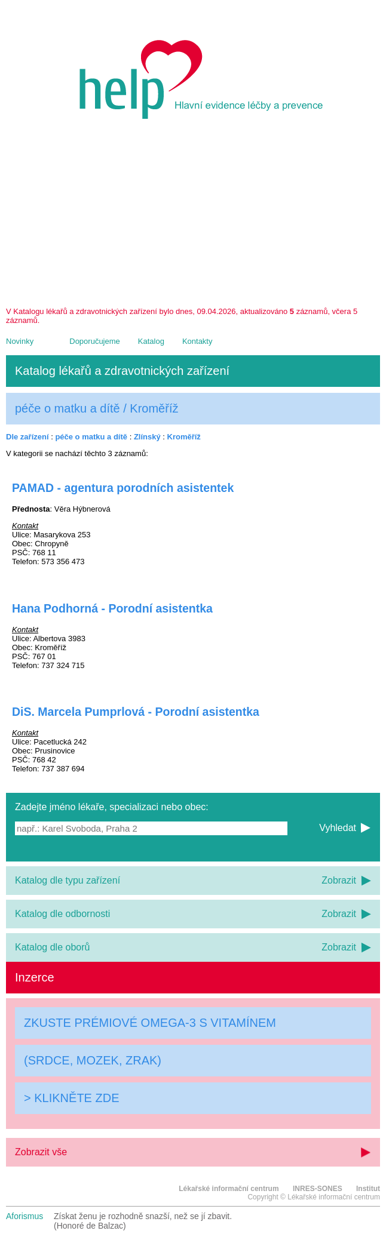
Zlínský (147, 436)
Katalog (151, 341)
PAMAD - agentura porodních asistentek (123, 487)
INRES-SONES (317, 1188)
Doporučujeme (94, 341)
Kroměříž (184, 436)
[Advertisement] (193, 217)
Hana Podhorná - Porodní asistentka (112, 608)
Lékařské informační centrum (228, 1188)
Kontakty (197, 341)
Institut (368, 1188)
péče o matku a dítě (91, 436)
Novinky (19, 341)
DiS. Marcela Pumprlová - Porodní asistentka (135, 711)
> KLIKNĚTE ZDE (72, 1097)
